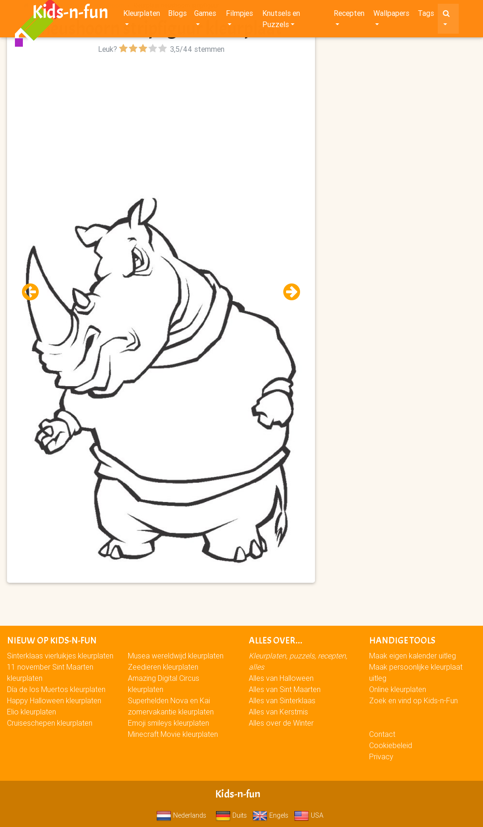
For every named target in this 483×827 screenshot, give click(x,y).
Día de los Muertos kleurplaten (56, 689)
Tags (426, 15)
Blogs (177, 15)
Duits (231, 815)
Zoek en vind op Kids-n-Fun (413, 700)
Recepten (349, 15)
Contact (382, 734)
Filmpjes (239, 15)
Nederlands (181, 815)
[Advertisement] (161, 122)
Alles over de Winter (281, 723)
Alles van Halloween (281, 678)
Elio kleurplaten (31, 711)
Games (205, 15)
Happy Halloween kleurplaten (54, 700)
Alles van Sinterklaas (282, 700)
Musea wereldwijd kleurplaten (176, 655)
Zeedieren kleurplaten (163, 666)
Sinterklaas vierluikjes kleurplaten (60, 655)
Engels (270, 815)
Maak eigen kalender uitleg (412, 655)
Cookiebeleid (390, 745)
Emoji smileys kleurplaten (168, 723)
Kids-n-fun (70, 14)
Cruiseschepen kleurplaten (49, 723)
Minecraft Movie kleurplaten (173, 734)
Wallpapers (391, 15)
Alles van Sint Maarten (285, 689)
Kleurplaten (141, 15)
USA (308, 815)
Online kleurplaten (397, 689)
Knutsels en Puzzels (281, 20)
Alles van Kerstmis (278, 711)
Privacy (381, 756)
